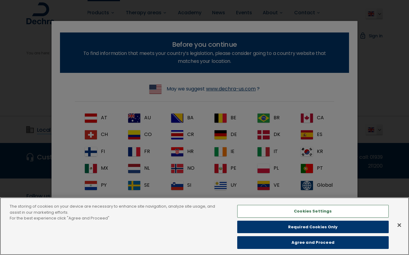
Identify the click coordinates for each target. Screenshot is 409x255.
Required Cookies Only (313, 241)
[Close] (399, 239)
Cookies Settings (313, 225)
